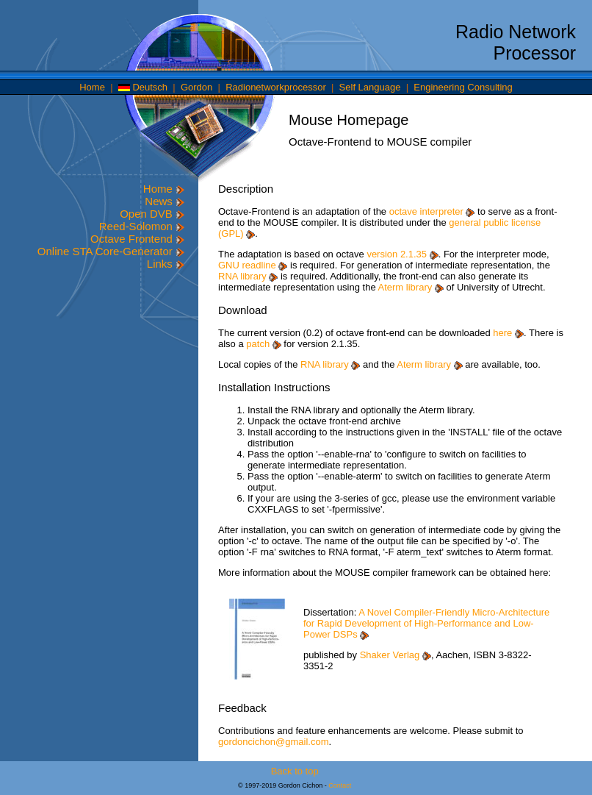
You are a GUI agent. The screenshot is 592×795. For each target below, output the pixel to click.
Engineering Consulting (463, 87)
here (508, 332)
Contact (339, 785)
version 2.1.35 (402, 254)
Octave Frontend (137, 238)
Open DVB (152, 213)
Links (165, 263)
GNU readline (252, 265)
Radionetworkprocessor (275, 87)
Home (92, 87)
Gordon (196, 87)
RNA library (248, 276)
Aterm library (411, 287)
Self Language (370, 87)
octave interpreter (432, 211)
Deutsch (142, 87)
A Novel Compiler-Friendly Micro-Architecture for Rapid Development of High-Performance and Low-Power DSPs (426, 623)
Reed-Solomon (141, 226)
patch (263, 343)
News (164, 201)
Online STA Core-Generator (110, 251)
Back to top (295, 771)
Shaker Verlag (395, 654)
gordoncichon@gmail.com (273, 741)
